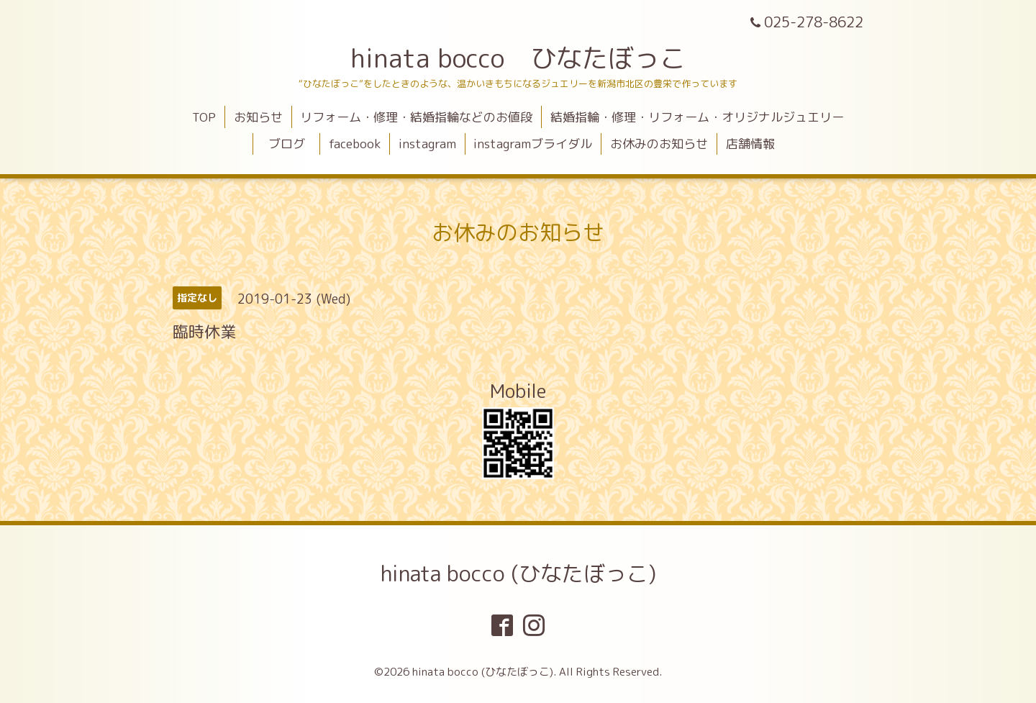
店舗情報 (750, 143)
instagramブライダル (532, 143)
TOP (204, 117)
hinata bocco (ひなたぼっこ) (518, 573)
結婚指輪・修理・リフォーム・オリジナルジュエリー (697, 117)
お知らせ (258, 117)
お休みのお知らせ (659, 143)
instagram (427, 143)
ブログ (292, 143)
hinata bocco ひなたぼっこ (518, 58)
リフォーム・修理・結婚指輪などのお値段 (416, 117)
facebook (355, 143)
